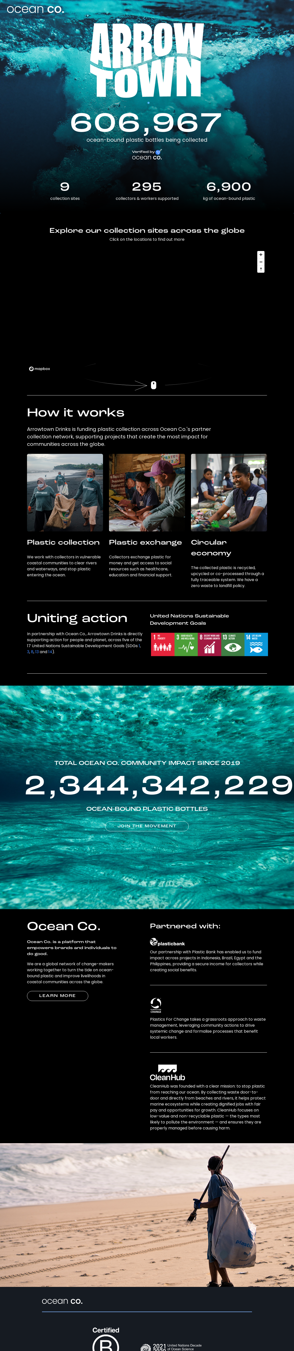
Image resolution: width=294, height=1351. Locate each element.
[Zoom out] (260, 261)
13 (37, 652)
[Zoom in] (260, 254)
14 (50, 652)
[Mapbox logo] (39, 369)
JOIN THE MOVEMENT (147, 826)
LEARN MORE (57, 996)
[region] (147, 310)
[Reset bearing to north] (260, 269)
